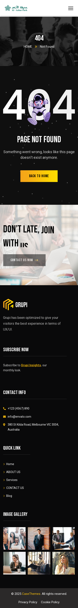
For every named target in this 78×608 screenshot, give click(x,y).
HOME (28, 46)
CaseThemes (31, 594)
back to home (39, 176)
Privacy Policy (28, 602)
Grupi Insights (31, 365)
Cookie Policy (50, 602)
